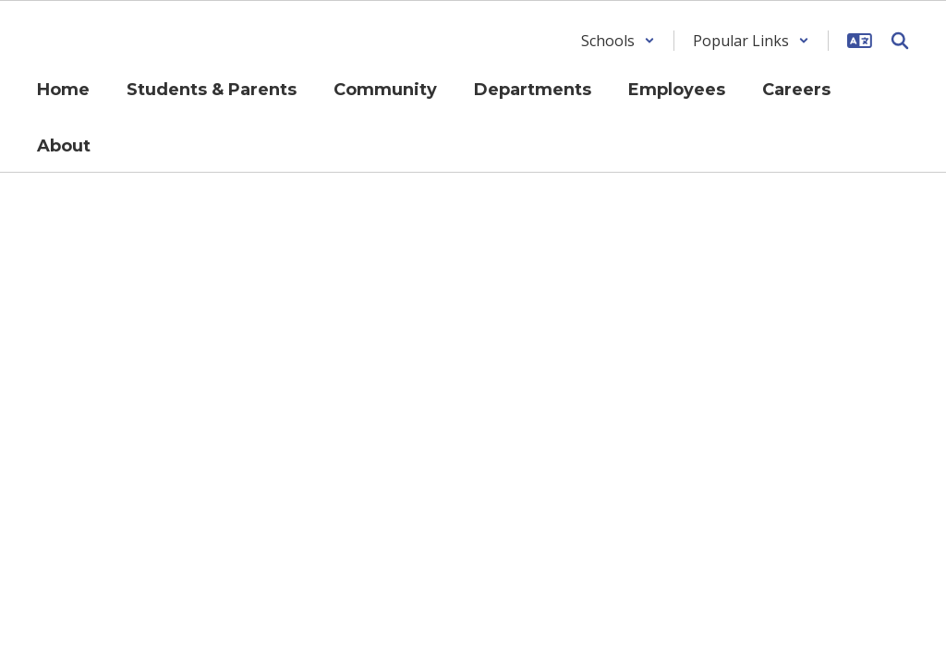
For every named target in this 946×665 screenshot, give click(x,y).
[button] (618, 40)
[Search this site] (900, 40)
